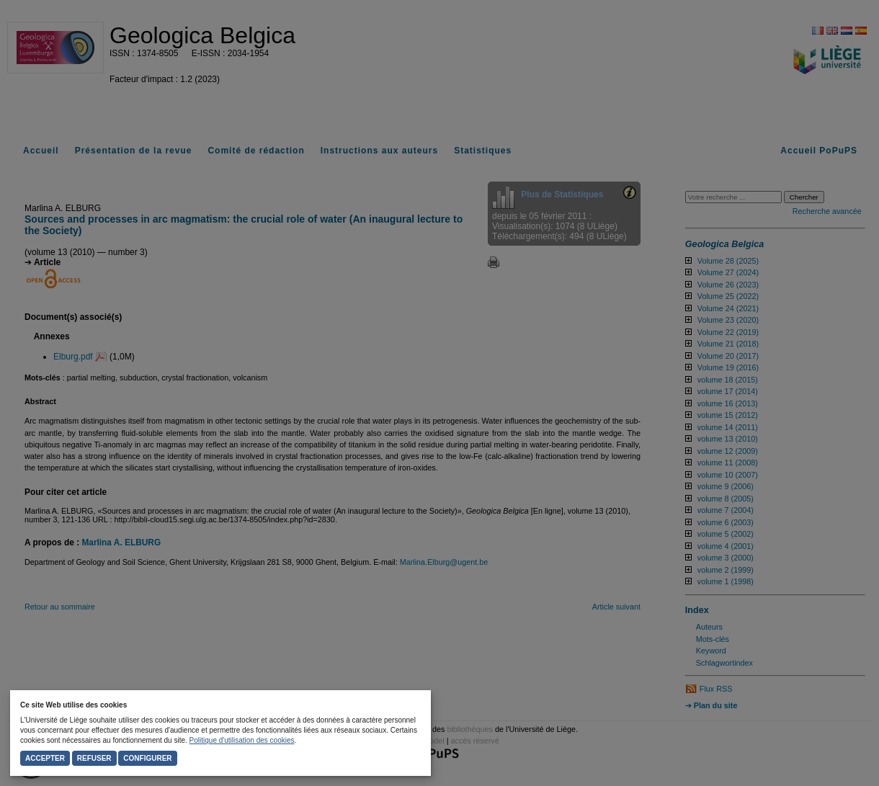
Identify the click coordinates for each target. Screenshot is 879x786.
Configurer (147, 758)
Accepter (45, 758)
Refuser (94, 758)
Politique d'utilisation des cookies (242, 740)
